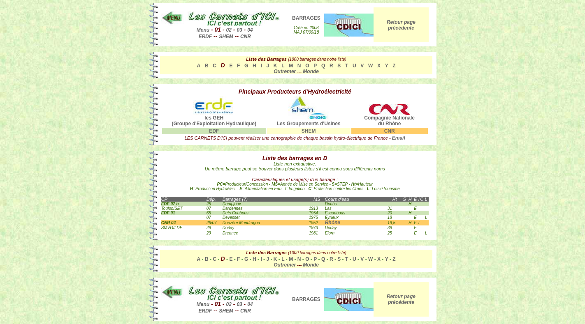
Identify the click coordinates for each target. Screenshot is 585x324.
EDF (214, 131)
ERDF (205, 36)
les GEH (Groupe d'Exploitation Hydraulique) (214, 118)
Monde (311, 71)
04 (250, 30)
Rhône (332, 222)
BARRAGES (306, 18)
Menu (203, 30)
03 (239, 30)
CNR (245, 36)
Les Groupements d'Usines (309, 121)
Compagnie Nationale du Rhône (389, 118)
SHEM (226, 36)
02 (229, 30)
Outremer (285, 71)
